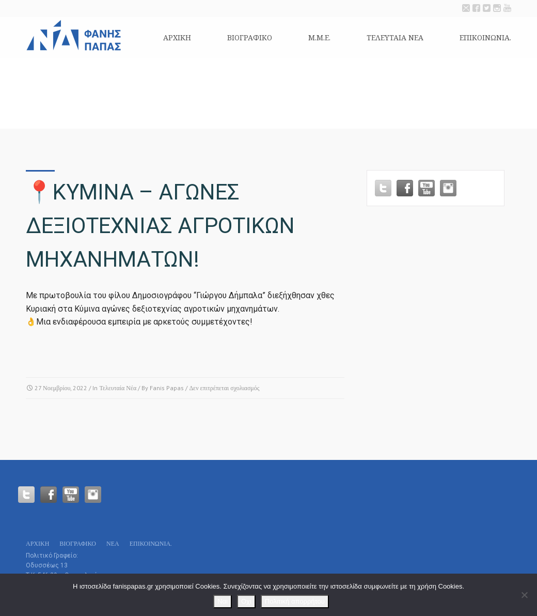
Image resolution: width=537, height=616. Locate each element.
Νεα (112, 543)
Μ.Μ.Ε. (319, 37)
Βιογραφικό (249, 37)
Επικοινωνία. (485, 37)
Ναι (222, 601)
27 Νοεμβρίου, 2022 (61, 388)
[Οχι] (524, 595)
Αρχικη (177, 37)
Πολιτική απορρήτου (295, 601)
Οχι (246, 601)
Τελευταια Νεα (395, 37)
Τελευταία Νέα (117, 388)
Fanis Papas (167, 388)
